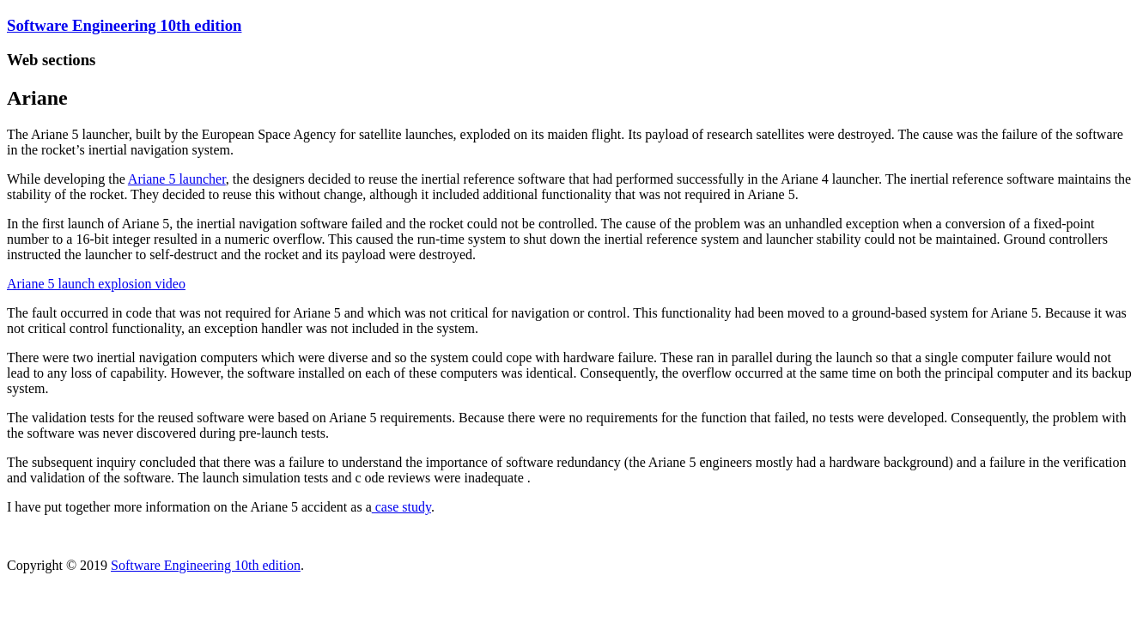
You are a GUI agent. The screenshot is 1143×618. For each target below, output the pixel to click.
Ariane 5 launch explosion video (96, 283)
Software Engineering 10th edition (124, 25)
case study (401, 507)
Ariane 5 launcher (177, 179)
